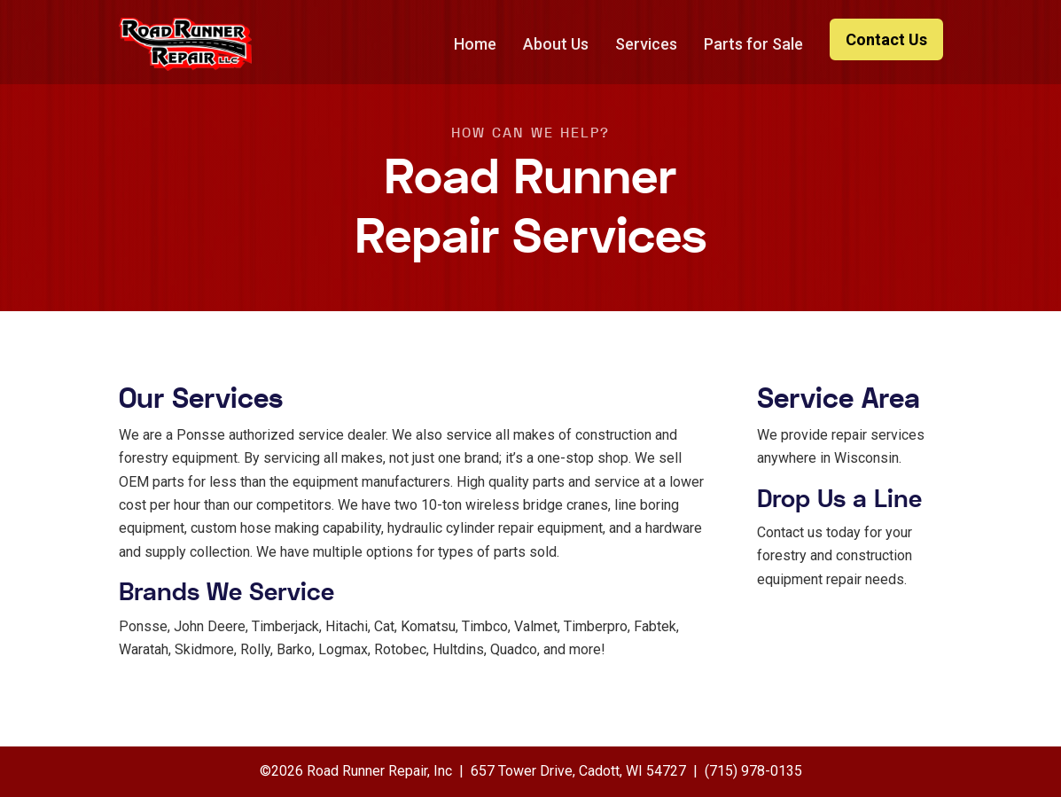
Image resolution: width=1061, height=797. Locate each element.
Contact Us (886, 39)
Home (475, 44)
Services (646, 44)
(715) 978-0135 (753, 770)
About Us (556, 44)
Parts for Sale (753, 44)
